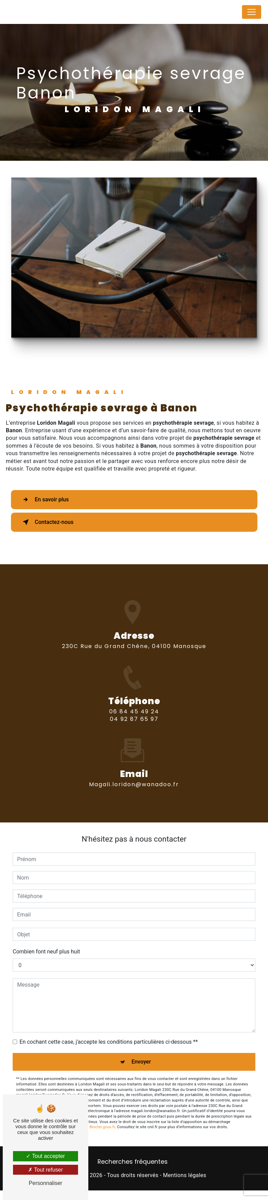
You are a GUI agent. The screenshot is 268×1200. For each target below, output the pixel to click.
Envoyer (141, 1061)
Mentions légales (184, 1175)
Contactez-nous (47, 522)
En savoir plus (44, 499)
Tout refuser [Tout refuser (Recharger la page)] (45, 1170)
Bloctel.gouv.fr (102, 1127)
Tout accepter (45, 1156)
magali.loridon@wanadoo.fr (134, 772)
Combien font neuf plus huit (46, 951)
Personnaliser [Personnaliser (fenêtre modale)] (45, 1183)
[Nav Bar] (251, 12)
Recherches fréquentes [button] (133, 1162)
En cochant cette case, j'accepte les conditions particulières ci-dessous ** (109, 1042)
